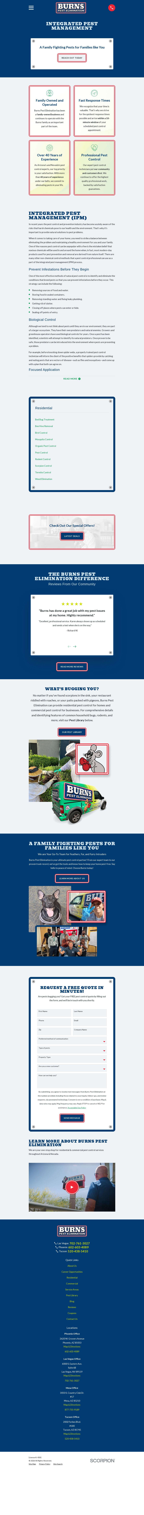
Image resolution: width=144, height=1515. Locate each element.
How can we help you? (48, 1077)
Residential (72, 1279)
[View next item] (74, 647)
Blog (72, 1303)
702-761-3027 (79, 1245)
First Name (43, 1013)
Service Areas (72, 1291)
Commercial (72, 1285)
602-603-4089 (78, 1249)
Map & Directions (72, 1348)
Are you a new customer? (49, 1068)
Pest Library (72, 1297)
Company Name (80, 1031)
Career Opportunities (72, 1273)
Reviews (72, 1309)
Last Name (78, 1013)
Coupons (72, 1315)
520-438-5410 (78, 1253)
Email (76, 1022)
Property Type (44, 1059)
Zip (40, 1031)
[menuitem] (72, 420)
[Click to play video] (72, 1189)
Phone (41, 1022)
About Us (72, 1267)
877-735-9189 (72, 1411)
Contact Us (72, 1321)
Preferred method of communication (53, 1040)
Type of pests (44, 1050)
